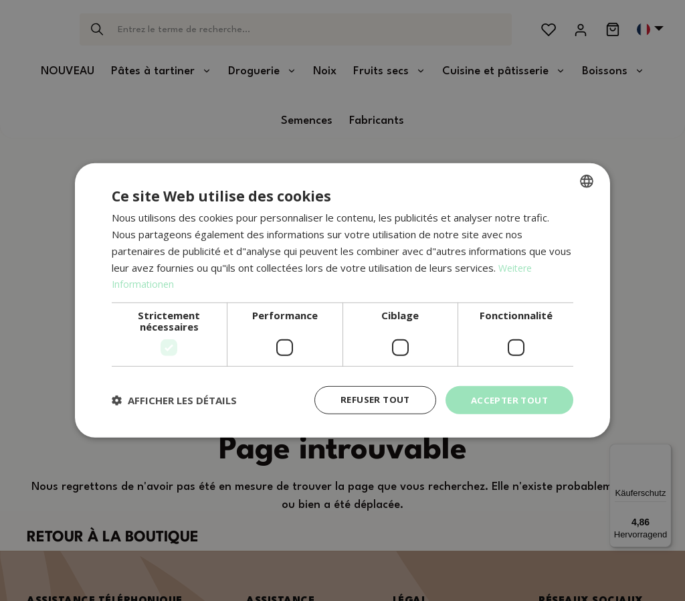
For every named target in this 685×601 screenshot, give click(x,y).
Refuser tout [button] (368, 400)
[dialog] (342, 301)
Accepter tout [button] (507, 400)
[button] (174, 400)
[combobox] (586, 180)
